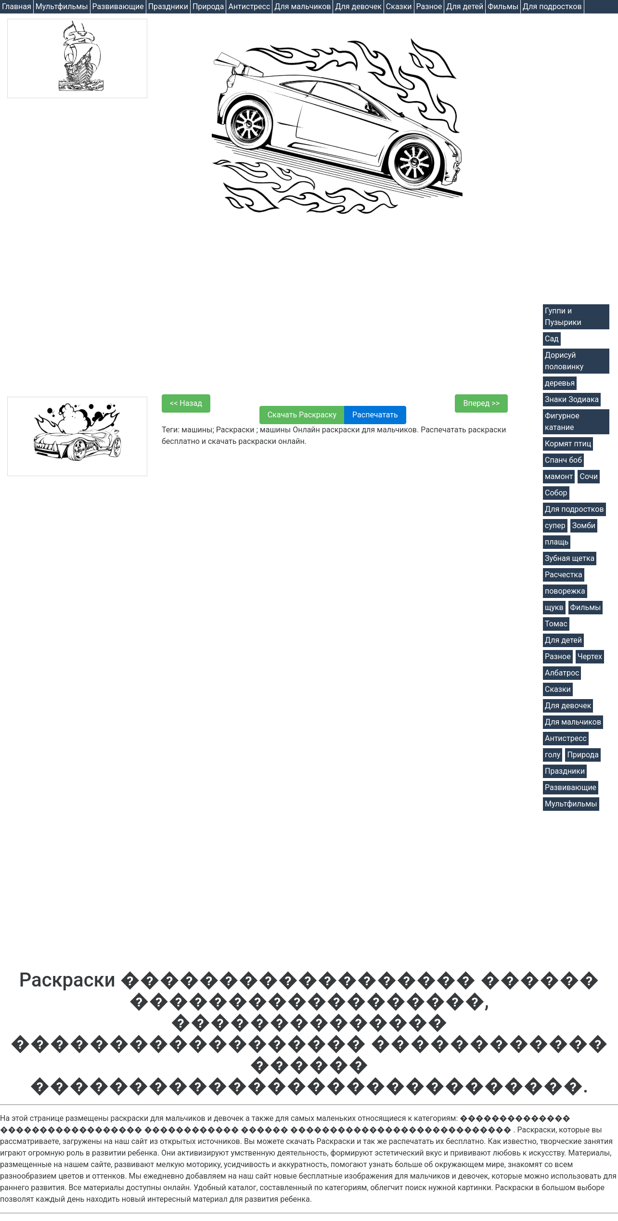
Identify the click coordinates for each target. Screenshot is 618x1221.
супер (555, 525)
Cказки (399, 6)
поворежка (565, 591)
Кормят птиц (568, 443)
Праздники (168, 6)
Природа (208, 6)
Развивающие (118, 6)
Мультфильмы (62, 6)
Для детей (464, 6)
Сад (552, 338)
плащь (556, 541)
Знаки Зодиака (572, 399)
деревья (560, 383)
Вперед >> (481, 403)
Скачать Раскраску (302, 414)
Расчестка (563, 574)
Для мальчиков (302, 6)
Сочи (588, 476)
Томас (556, 623)
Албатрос (562, 672)
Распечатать (375, 414)
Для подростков (552, 6)
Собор (556, 492)
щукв (554, 607)
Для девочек (358, 6)
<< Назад (186, 403)
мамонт (559, 476)
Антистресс (249, 6)
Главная (16, 6)
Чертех (590, 656)
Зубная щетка (569, 558)
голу (552, 754)
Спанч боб (563, 460)
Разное (429, 6)
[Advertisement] (77, 247)
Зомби (583, 525)
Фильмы (503, 6)
